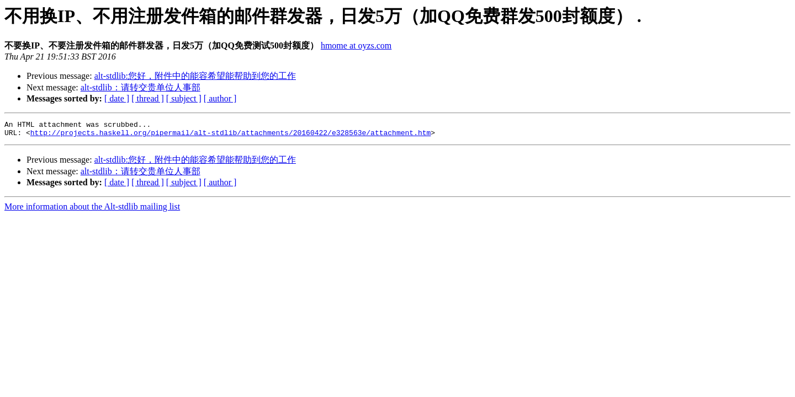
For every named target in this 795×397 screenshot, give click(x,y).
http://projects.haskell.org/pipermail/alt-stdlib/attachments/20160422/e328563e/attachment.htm (230, 136)
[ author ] (220, 98)
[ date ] (116, 98)
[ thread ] (147, 98)
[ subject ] (184, 98)
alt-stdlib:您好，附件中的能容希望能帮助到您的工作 (195, 76)
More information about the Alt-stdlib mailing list (92, 209)
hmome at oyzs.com (356, 45)
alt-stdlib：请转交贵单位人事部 (140, 87)
